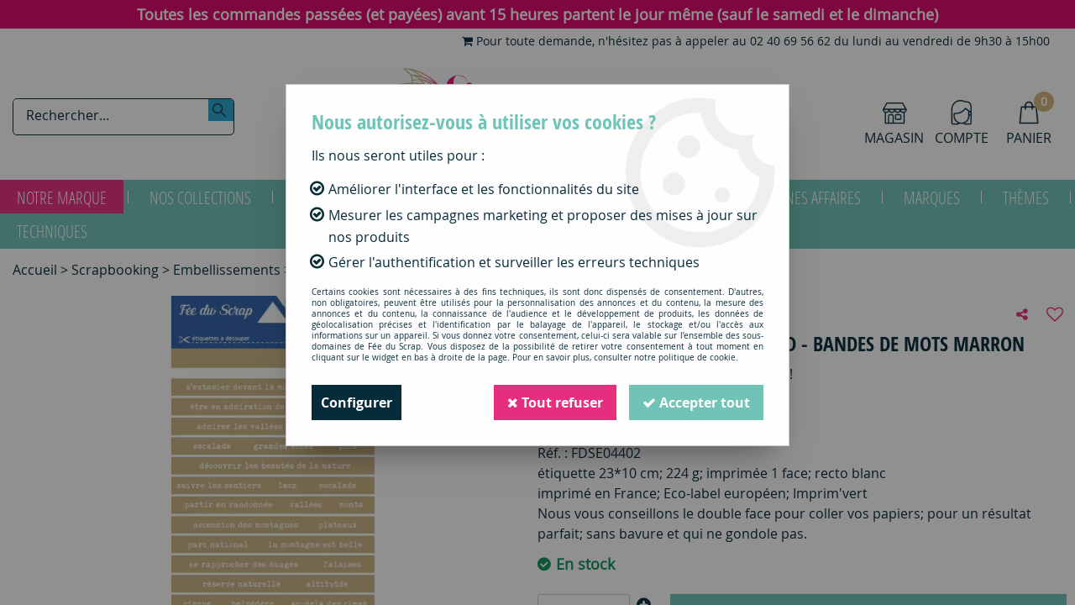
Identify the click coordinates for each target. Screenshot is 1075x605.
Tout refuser (555, 402)
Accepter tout (696, 402)
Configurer (356, 402)
